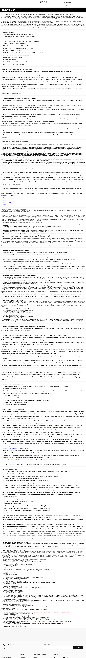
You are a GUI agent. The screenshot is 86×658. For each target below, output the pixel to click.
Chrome (5, 197)
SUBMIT (78, 647)
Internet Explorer (7, 202)
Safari (4, 204)
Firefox (4, 200)
